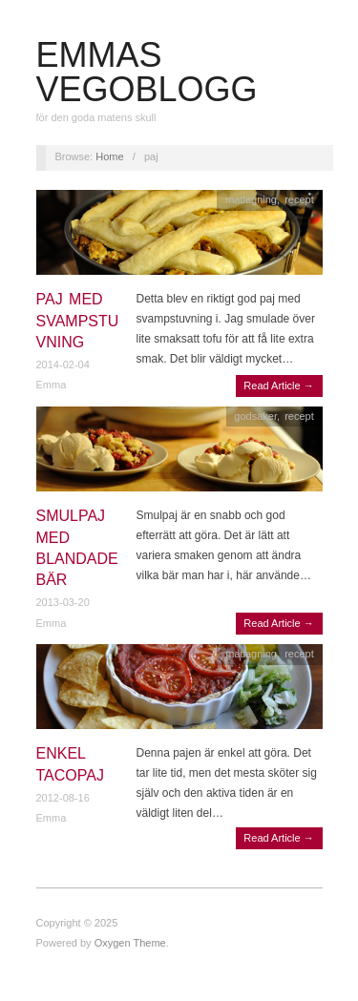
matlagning (251, 199)
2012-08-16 (63, 797)
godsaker (255, 416)
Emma (51, 384)
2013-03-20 (63, 602)
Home (109, 156)
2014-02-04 (63, 364)
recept (299, 199)
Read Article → (278, 385)
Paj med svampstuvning (77, 320)
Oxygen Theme (130, 943)
